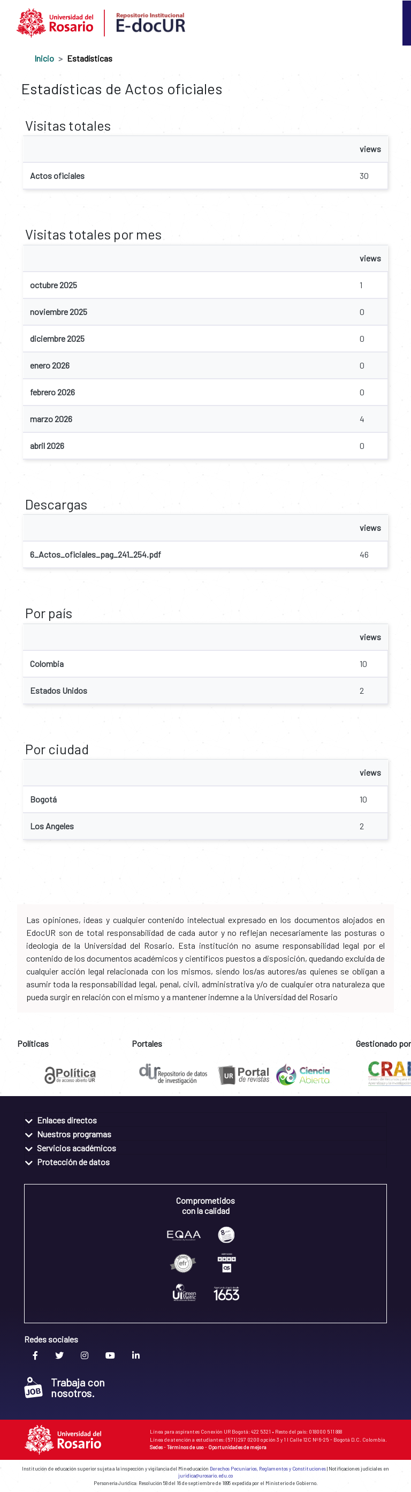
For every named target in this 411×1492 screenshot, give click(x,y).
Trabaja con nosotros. (64, 1387)
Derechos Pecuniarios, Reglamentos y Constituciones (268, 1469)
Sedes (156, 1447)
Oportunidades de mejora (237, 1447)
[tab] (205, 1119)
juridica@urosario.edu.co (205, 1476)
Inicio (44, 58)
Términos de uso (185, 1447)
